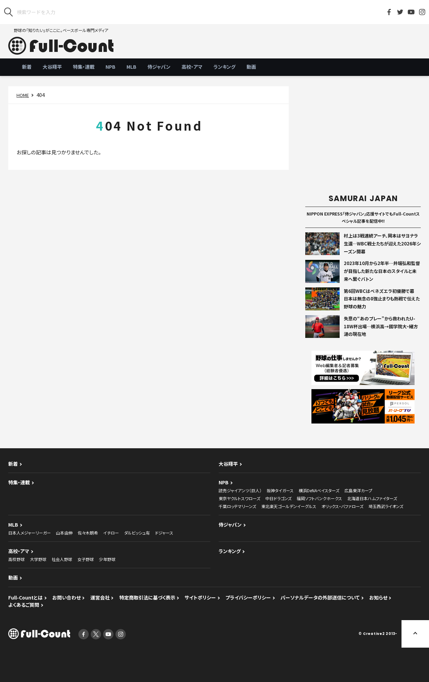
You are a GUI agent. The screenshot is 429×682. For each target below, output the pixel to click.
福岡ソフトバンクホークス (319, 498)
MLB (131, 66)
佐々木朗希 (88, 533)
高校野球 (16, 559)
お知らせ (378, 597)
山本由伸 (64, 533)
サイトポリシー (200, 597)
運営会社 (100, 597)
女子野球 (85, 559)
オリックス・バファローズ (342, 506)
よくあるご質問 (23, 604)
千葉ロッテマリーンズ (237, 506)
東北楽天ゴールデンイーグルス (288, 506)
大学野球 (38, 559)
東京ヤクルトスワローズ (239, 498)
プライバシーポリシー (248, 597)
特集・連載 (84, 66)
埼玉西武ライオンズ (385, 506)
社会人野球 (62, 559)
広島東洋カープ (358, 490)
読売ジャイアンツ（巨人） (240, 490)
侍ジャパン (158, 66)
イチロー (111, 533)
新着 (27, 66)
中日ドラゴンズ (278, 498)
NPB (111, 66)
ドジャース (164, 533)
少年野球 (107, 559)
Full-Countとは (25, 597)
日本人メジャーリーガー (29, 533)
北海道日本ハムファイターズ (372, 498)
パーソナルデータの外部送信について (320, 597)
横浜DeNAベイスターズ (319, 490)
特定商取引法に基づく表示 (147, 597)
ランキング (224, 66)
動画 (251, 66)
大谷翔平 (52, 66)
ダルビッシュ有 (137, 533)
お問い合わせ (66, 597)
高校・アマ (192, 66)
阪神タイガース (280, 490)
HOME (22, 95)
